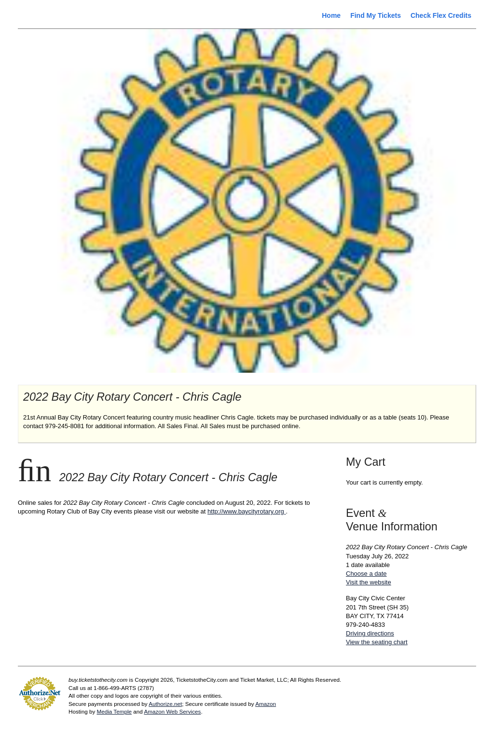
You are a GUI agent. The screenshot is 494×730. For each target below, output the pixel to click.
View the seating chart (377, 642)
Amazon (265, 704)
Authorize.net (165, 704)
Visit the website (368, 582)
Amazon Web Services (172, 711)
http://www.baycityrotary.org (246, 511)
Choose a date (366, 573)
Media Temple (114, 711)
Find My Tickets (375, 15)
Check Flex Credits (441, 15)
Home (331, 15)
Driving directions (370, 633)
